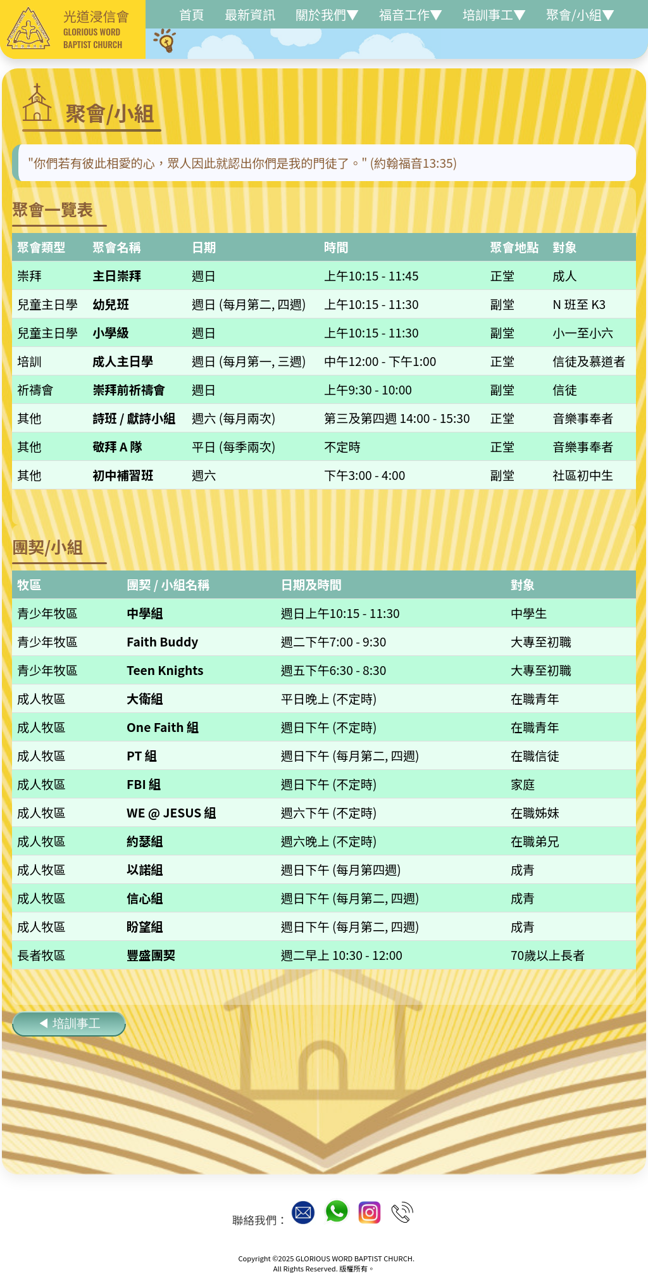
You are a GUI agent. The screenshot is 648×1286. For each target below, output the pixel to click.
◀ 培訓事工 (69, 1023)
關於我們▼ (327, 14)
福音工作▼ (410, 14)
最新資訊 (250, 14)
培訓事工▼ (494, 14)
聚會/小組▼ (580, 14)
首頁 (191, 14)
